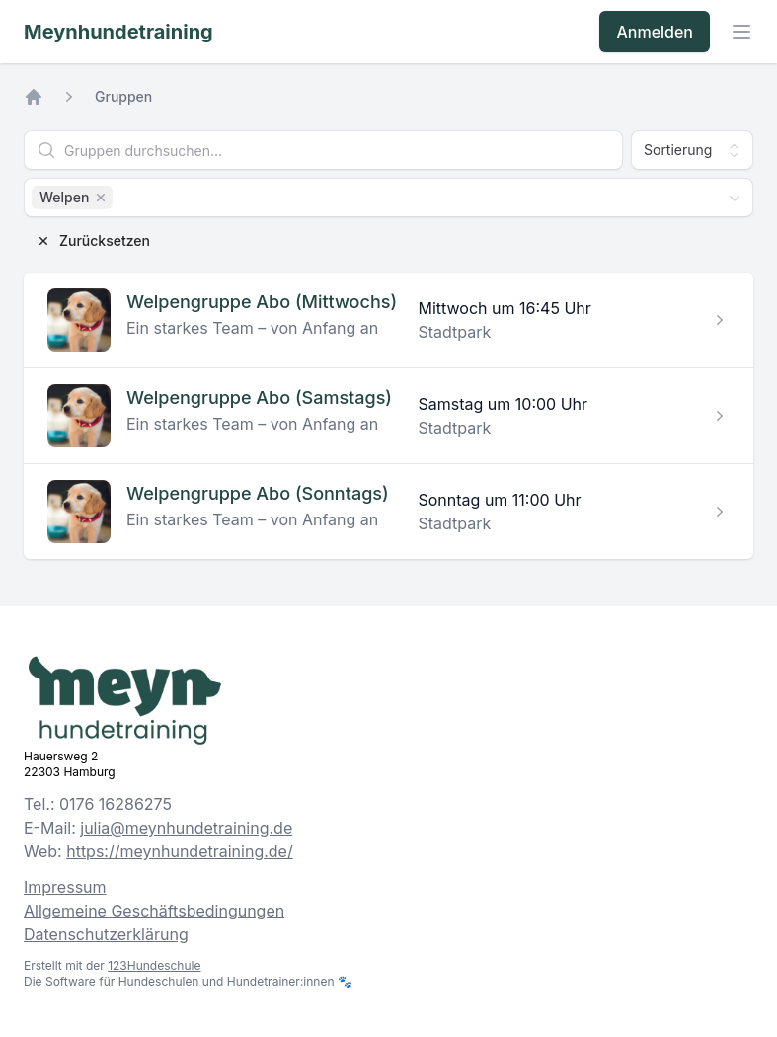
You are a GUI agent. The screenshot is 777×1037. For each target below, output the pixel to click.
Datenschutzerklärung (106, 934)
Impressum (65, 887)
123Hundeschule (154, 965)
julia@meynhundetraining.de (186, 828)
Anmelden (654, 31)
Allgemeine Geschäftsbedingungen (154, 910)
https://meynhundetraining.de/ (179, 851)
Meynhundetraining (118, 31)
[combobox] (388, 197)
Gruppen (123, 96)
